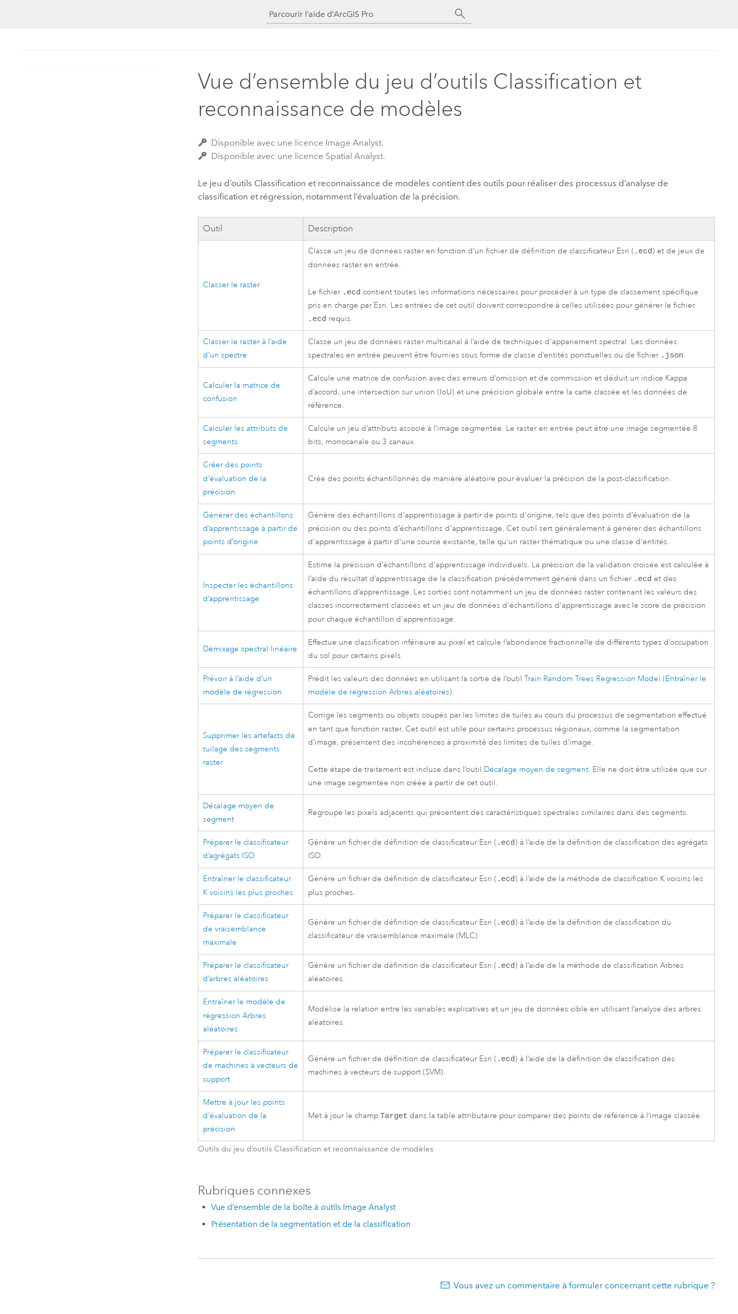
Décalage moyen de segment (536, 775)
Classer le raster (231, 286)
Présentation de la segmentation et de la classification (311, 1232)
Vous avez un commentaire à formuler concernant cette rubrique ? (584, 1293)
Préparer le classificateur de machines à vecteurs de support (250, 1074)
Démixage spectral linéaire (250, 654)
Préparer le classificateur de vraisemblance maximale (246, 936)
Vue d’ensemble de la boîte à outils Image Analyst (303, 1215)
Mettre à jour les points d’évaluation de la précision (244, 1124)
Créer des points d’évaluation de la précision (234, 482)
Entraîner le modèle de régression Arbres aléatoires (244, 1023)
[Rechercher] (460, 14)
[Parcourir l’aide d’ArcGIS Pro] (358, 14)
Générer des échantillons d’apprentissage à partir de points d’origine (250, 532)
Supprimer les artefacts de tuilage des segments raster (249, 754)
